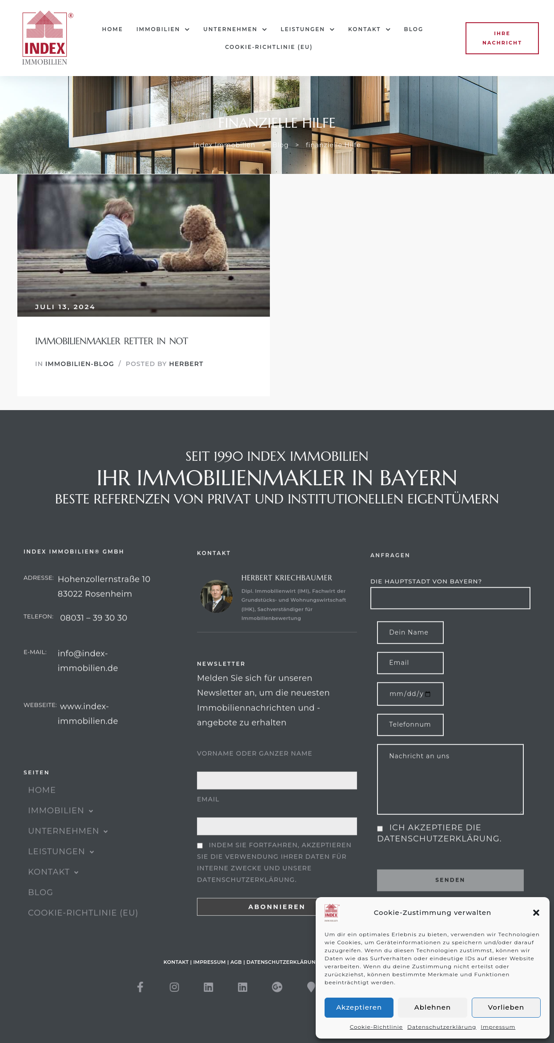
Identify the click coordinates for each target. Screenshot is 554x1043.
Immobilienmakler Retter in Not (111, 341)
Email (208, 835)
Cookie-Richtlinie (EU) (269, 47)
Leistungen (308, 29)
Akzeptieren (359, 1007)
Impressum (498, 1026)
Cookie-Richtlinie (376, 1026)
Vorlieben (506, 1007)
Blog (414, 29)
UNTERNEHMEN (235, 29)
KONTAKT (369, 29)
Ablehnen (432, 1007)
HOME (112, 29)
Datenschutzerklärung (441, 1026)
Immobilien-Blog (79, 364)
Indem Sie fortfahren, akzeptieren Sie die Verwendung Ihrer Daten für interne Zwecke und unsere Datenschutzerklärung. (274, 898)
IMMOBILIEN (163, 29)
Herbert (186, 364)
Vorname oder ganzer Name (255, 789)
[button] (536, 912)
